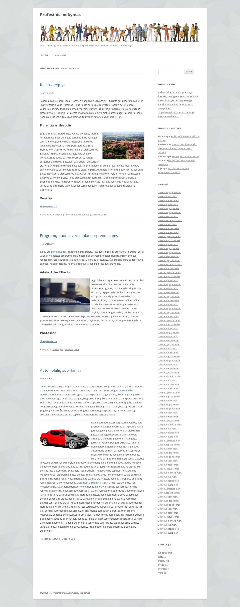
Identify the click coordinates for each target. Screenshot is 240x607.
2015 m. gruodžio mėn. (169, 440)
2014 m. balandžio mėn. (170, 520)
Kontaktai (60, 55)
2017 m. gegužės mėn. (169, 372)
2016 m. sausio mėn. (168, 436)
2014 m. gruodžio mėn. (169, 488)
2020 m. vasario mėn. (168, 300)
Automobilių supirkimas (61, 370)
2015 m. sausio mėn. (168, 484)
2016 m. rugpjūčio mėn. (169, 408)
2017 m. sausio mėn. (168, 388)
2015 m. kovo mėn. (167, 476)
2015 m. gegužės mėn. (169, 468)
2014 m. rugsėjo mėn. (168, 500)
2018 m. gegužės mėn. (169, 344)
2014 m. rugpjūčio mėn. (169, 504)
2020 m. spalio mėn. (168, 280)
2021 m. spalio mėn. (168, 244)
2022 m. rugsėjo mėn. (168, 208)
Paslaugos (57, 349)
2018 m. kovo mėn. (167, 348)
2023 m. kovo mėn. (167, 196)
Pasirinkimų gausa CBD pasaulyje (175, 100)
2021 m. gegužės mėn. (169, 260)
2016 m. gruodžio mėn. (169, 392)
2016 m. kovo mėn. (167, 428)
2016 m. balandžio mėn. (170, 424)
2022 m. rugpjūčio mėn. (169, 212)
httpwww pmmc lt (80, 214)
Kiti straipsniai (165, 552)
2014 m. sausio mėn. (168, 532)
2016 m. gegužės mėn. (169, 420)
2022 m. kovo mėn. (167, 224)
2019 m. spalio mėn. (168, 304)
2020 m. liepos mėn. (168, 288)
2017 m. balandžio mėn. (170, 376)
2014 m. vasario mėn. (168, 528)
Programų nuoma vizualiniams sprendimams (79, 235)
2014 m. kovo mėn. (167, 524)
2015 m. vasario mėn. (168, 480)
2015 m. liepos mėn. (168, 460)
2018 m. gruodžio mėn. (169, 320)
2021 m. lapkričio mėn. (169, 240)
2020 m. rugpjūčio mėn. (169, 284)
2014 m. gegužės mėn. (169, 516)
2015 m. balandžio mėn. (170, 472)
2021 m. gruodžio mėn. (169, 236)
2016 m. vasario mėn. (168, 432)
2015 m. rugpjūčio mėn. (169, 456)
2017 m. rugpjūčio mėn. (169, 360)
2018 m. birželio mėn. (168, 340)
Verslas (162, 572)
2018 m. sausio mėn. (168, 352)
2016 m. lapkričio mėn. (169, 396)
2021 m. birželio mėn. (168, 256)
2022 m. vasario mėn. (168, 228)
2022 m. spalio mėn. (168, 204)
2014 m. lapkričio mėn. (169, 492)
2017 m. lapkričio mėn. (169, 356)
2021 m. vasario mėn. (168, 268)
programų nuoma (56, 251)
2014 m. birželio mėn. (168, 512)
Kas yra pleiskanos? (168, 116)
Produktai (57, 214)
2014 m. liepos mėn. (168, 508)
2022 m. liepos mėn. (168, 216)
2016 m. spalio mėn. (168, 400)
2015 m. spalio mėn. (168, 448)
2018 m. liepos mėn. (168, 336)
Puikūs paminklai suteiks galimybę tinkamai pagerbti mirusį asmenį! (177, 148)
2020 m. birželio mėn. (168, 292)
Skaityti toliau (48, 206)
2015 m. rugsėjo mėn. (168, 452)
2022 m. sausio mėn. (168, 232)
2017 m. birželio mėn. (168, 368)
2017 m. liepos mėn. (168, 364)
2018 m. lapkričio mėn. (169, 324)
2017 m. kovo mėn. (167, 380)
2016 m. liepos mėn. (168, 412)
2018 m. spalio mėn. (168, 328)
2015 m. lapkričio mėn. (169, 444)
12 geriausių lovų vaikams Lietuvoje (176, 112)
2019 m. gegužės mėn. (169, 312)
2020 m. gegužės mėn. (169, 296)
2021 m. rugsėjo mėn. (168, 248)
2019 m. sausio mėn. (168, 316)
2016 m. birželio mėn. (168, 416)
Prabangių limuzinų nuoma (185, 156)
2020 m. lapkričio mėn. (169, 276)
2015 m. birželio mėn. (168, 464)
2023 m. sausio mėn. (168, 200)
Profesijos (163, 568)
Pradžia (44, 55)
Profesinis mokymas (60, 14)
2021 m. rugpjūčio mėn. (169, 252)
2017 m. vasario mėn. (168, 384)
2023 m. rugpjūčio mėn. (169, 192)
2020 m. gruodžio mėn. (169, 272)
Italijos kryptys (52, 84)
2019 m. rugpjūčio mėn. (169, 308)
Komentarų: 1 (47, 378)
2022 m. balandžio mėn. (170, 220)
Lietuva (56, 538)
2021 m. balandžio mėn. (170, 264)
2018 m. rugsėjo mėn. (168, 332)
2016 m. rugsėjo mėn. (168, 404)
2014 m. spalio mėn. (168, 496)
